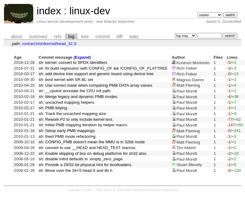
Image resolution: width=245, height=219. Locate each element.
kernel (50, 43)
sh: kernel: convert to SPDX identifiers (73, 62)
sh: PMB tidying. (53, 108)
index (49, 10)
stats (134, 36)
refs (57, 36)
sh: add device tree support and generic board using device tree (96, 73)
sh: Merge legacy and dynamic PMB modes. (78, 96)
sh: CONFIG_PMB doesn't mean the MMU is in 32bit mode (92, 142)
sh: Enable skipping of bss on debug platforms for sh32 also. (93, 153)
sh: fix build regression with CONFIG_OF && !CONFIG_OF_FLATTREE (103, 68)
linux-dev (89, 10)
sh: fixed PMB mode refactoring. (68, 136)
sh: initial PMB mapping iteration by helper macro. (83, 125)
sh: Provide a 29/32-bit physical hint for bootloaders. (85, 164)
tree (84, 36)
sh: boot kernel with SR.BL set (66, 79)
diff (119, 36)
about (16, 36)
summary (38, 36)
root (25, 43)
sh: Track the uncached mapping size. (73, 113)
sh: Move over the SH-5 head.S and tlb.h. (76, 170)
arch (34, 43)
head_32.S (66, 43)
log (71, 36)
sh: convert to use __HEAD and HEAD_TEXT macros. (87, 147)
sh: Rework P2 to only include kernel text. (76, 119)
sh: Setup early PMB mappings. (67, 130)
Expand (82, 57)
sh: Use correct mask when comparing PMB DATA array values (95, 85)
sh (41, 43)
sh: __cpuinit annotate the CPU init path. (75, 91)
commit (102, 36)
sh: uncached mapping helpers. (67, 102)
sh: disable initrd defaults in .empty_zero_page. (81, 159)
